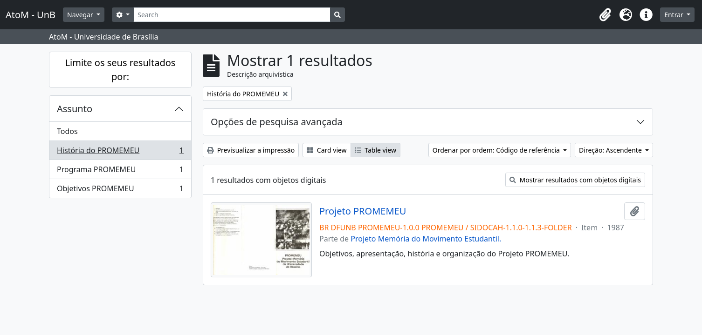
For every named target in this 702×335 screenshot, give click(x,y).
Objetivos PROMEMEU (120, 190)
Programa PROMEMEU (120, 171)
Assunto (74, 108)
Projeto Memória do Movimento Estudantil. (426, 239)
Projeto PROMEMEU (362, 211)
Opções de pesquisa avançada (277, 121)
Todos (67, 131)
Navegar (81, 14)
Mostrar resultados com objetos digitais (575, 179)
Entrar (674, 14)
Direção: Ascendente (611, 150)
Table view (375, 150)
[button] (605, 15)
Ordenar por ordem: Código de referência (497, 150)
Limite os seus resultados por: (120, 69)
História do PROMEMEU (120, 152)
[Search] (231, 14)
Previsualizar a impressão (251, 150)
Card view (326, 150)
